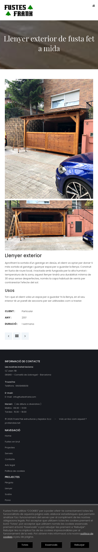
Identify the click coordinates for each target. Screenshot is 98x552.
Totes (25, 544)
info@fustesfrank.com (24, 396)
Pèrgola (9, 482)
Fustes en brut (12, 441)
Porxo (8, 500)
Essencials (51, 544)
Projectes (10, 447)
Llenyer (8, 488)
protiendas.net (12, 422)
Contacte (10, 459)
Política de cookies (15, 471)
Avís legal (10, 465)
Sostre (8, 494)
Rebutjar (79, 544)
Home (8, 435)
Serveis (9, 453)
